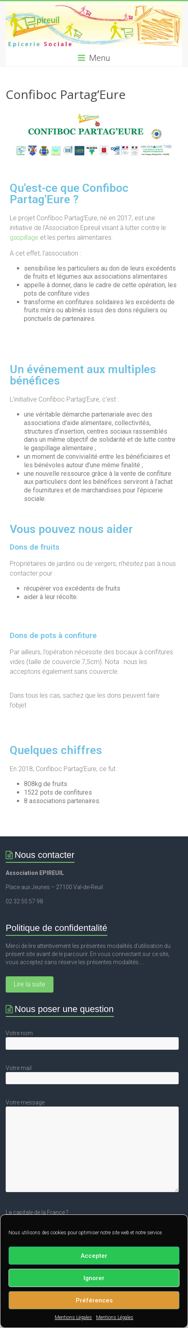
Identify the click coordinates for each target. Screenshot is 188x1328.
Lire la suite (29, 984)
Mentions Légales (73, 1317)
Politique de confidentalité (56, 928)
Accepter (94, 1255)
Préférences (94, 1300)
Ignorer (94, 1278)
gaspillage (24, 237)
